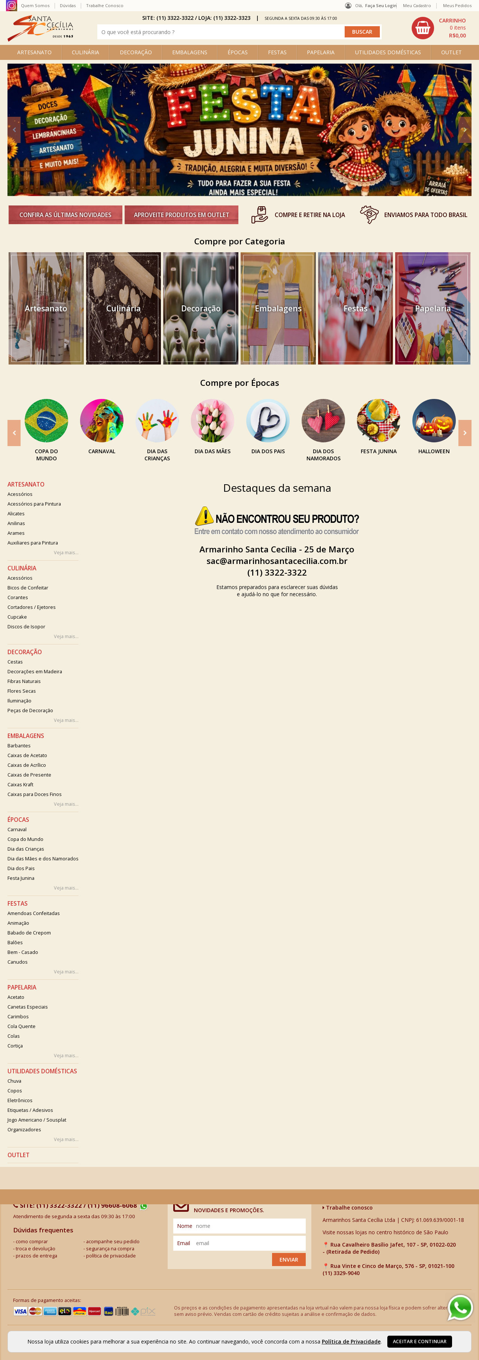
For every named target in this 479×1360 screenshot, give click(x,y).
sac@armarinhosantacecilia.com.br (277, 561)
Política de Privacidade (351, 1341)
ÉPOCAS (238, 52)
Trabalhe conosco (348, 1207)
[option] (239, 130)
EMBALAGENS (189, 52)
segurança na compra (110, 1248)
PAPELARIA (321, 52)
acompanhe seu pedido (113, 1241)
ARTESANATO (34, 52)
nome (184, 1225)
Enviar (289, 1259)
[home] (40, 39)
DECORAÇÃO (136, 52)
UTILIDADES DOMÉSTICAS (388, 52)
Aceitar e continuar (419, 1341)
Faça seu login (381, 5)
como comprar (32, 1241)
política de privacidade (111, 1256)
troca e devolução (35, 1248)
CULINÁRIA (85, 52)
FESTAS (277, 52)
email (183, 1243)
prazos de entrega (36, 1256)
